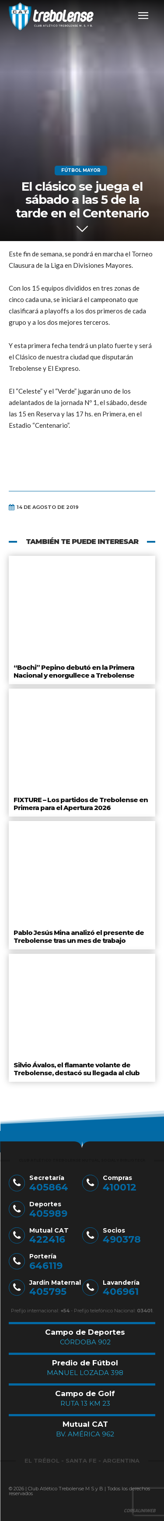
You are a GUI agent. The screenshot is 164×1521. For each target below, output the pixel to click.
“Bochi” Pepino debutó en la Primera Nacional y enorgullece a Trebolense (74, 671)
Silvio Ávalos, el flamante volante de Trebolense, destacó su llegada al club (77, 1069)
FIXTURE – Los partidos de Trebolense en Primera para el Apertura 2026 (81, 804)
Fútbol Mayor (81, 170)
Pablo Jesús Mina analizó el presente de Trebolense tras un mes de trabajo (79, 936)
